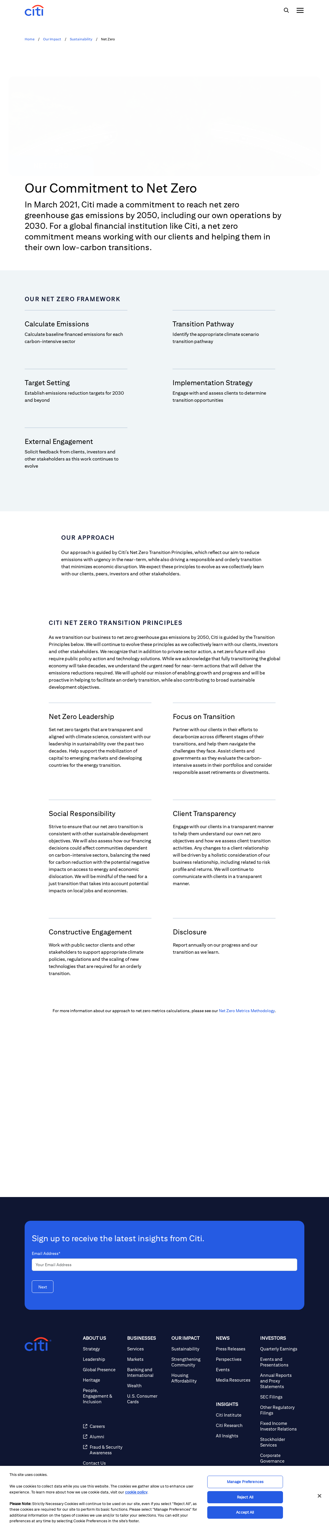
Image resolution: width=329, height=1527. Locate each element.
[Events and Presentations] (280, 1362)
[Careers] (102, 1426)
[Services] (147, 1349)
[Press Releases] (235, 1349)
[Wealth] (147, 1385)
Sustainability (81, 39)
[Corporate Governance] (280, 1458)
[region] (164, 1496)
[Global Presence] (102, 1369)
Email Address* (46, 1253)
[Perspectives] (235, 1359)
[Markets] (147, 1359)
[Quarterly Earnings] (280, 1349)
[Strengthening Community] (191, 1362)
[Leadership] (102, 1359)
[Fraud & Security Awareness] (102, 1449)
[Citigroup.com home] (38, 1344)
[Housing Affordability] (191, 1378)
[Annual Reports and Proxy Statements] (280, 1380)
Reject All (245, 1497)
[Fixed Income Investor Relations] (280, 1426)
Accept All (245, 1512)
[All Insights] (235, 1436)
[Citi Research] (235, 1425)
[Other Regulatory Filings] (280, 1410)
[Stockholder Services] (280, 1442)
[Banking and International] (147, 1372)
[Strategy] (102, 1349)
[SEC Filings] (280, 1397)
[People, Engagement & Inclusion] (102, 1396)
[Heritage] (102, 1380)
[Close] (319, 1495)
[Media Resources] (235, 1380)
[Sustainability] (191, 1349)
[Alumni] (102, 1436)
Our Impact (52, 39)
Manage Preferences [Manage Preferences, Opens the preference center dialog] (245, 1482)
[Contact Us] (102, 1463)
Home (29, 39)
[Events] (235, 1369)
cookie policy (136, 1492)
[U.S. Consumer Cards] (147, 1398)
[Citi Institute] (235, 1415)
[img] (286, 10)
